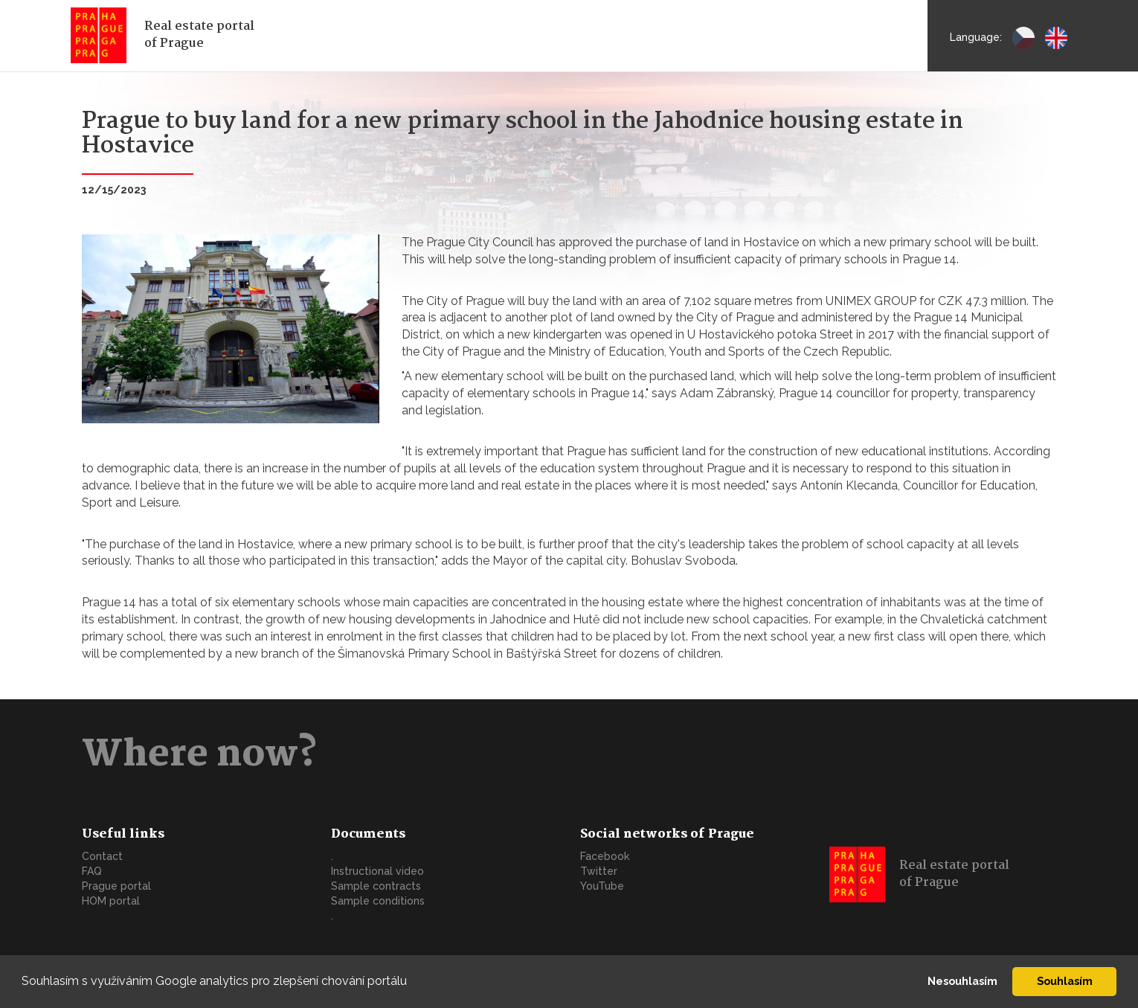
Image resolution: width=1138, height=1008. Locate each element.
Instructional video (377, 871)
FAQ (92, 871)
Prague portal (116, 886)
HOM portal (111, 901)
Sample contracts (376, 886)
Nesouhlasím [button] (962, 981)
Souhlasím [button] (1065, 981)
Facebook (604, 856)
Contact (102, 856)
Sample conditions (378, 901)
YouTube (602, 886)
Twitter (598, 871)
